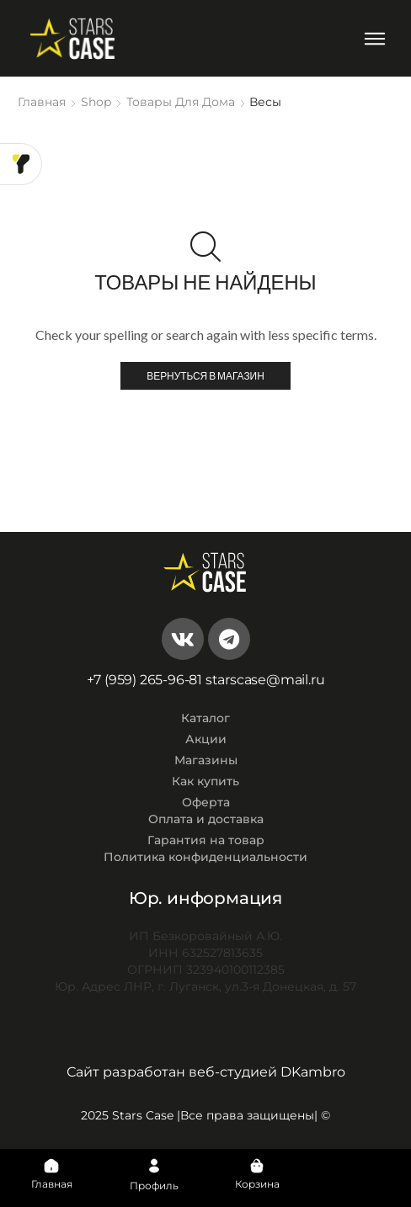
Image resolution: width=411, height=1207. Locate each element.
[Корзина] (256, 1165)
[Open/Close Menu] (374, 38)
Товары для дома (180, 101)
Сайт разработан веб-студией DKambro (206, 1072)
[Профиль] (154, 1165)
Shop (96, 101)
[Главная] (51, 1165)
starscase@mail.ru (265, 680)
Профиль (154, 1185)
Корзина (257, 1184)
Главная (42, 101)
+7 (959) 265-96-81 (144, 680)
